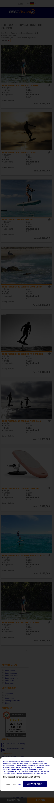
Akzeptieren (34, 783)
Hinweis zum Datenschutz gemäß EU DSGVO (21, 777)
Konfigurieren (11, 784)
